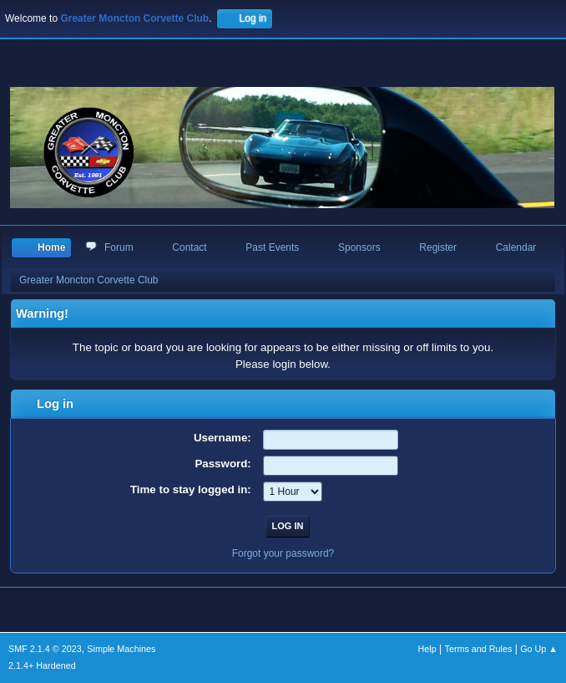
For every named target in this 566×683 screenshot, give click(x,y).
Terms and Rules (479, 649)
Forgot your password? (283, 553)
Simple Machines (121, 649)
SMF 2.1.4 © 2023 (45, 649)
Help (427, 649)
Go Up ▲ (539, 649)
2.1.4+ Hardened (42, 665)
